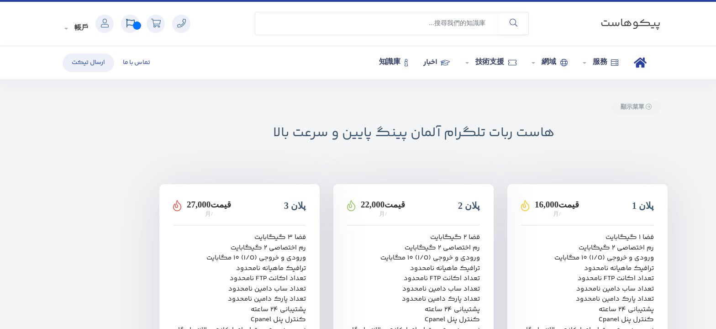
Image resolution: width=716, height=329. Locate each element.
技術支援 (495, 62)
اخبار (436, 62)
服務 (604, 62)
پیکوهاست (630, 23)
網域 (553, 62)
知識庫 (393, 62)
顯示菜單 (636, 107)
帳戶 (80, 28)
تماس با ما (136, 63)
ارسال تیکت (88, 63)
